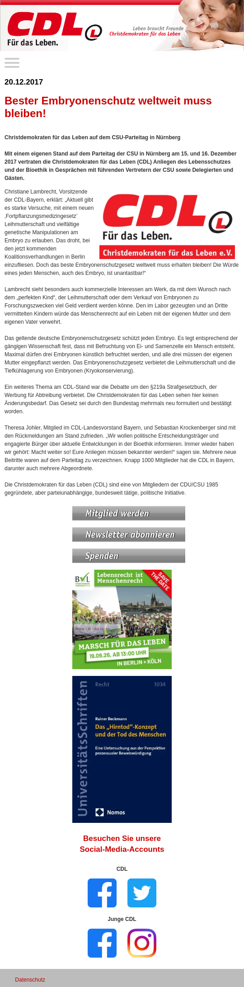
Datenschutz (30, 980)
